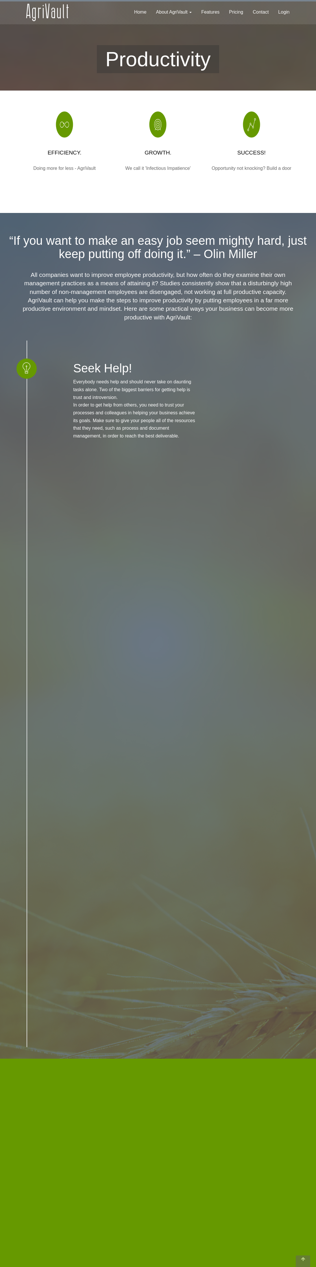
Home (140, 12)
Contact (261, 12)
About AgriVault (174, 12)
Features (210, 12)
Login (283, 12)
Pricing (236, 12)
